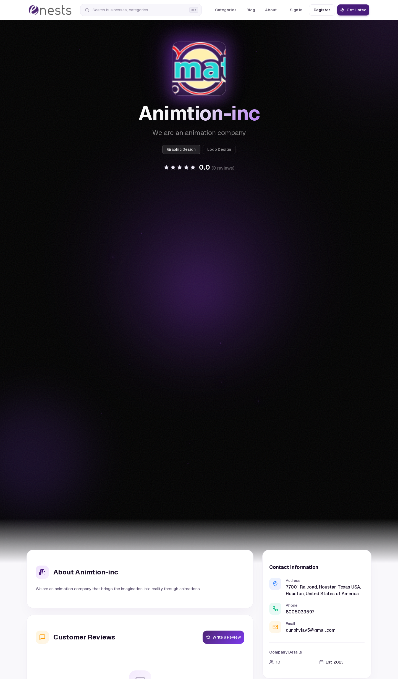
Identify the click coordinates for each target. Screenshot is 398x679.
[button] (199, 167)
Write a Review (223, 637)
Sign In (296, 9)
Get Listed (353, 9)
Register (322, 9)
